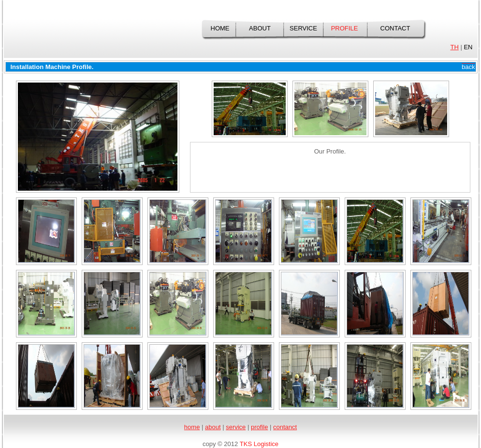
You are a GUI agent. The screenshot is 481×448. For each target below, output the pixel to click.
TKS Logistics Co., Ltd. (76, 34)
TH (454, 47)
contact (395, 28)
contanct (285, 427)
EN (468, 47)
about (260, 28)
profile (344, 28)
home (220, 28)
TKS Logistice (259, 444)
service (303, 28)
